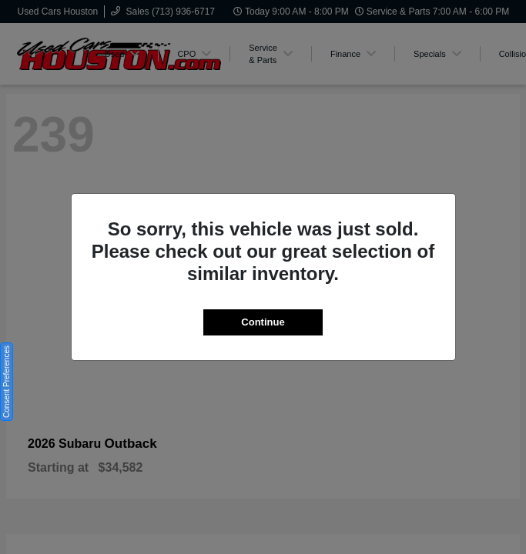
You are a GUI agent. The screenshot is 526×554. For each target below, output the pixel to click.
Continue (262, 322)
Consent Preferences (6, 381)
